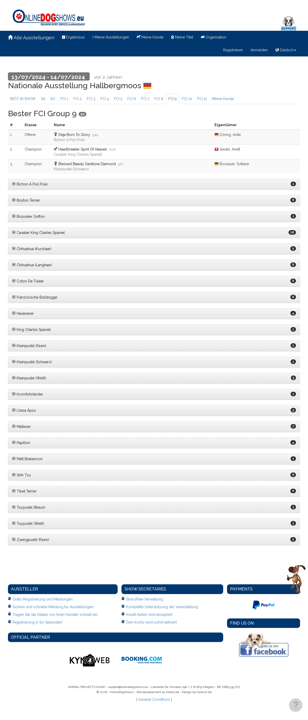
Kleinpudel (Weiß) (29, 378)
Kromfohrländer (27, 394)
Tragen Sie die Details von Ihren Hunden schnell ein (55, 615)
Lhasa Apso (24, 410)
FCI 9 (172, 99)
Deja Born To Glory (74, 135)
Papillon (21, 443)
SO (52, 99)
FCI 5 (118, 99)
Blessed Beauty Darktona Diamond (87, 164)
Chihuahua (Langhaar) (32, 265)
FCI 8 (159, 99)
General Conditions (154, 699)
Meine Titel (182, 37)
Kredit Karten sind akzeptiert (149, 615)
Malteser (21, 427)
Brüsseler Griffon (28, 216)
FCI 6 (131, 99)
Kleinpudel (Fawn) (29, 346)
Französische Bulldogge (34, 297)
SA (43, 99)
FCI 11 (202, 99)
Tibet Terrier (24, 491)
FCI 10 (187, 99)
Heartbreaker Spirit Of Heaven (82, 149)
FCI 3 (91, 99)
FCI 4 (104, 99)
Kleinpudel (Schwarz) (32, 362)
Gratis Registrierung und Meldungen (43, 599)
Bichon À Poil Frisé (29, 184)
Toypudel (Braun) (28, 507)
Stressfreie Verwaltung (144, 599)
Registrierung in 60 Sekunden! (37, 622)
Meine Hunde (150, 36)
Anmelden (259, 50)
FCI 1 (64, 99)
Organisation (213, 37)
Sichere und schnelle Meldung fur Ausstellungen (53, 607)
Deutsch (285, 50)
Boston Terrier (26, 200)
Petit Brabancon (27, 459)
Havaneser (23, 313)
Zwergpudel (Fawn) (30, 540)
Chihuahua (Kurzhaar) (32, 249)
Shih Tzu (21, 475)
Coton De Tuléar (28, 281)
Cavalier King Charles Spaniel (38, 233)
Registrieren (233, 50)
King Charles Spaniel (31, 330)
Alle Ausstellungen (31, 37)
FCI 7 (145, 99)
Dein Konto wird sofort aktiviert (151, 622)
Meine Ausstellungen (110, 37)
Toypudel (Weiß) (28, 523)
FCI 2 (77, 99)
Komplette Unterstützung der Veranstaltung (162, 607)
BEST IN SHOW (23, 99)
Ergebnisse (73, 37)
